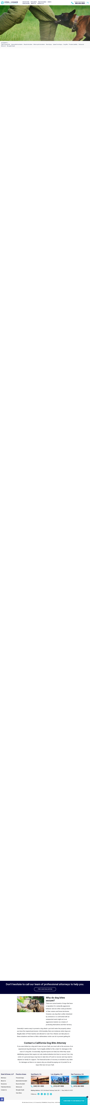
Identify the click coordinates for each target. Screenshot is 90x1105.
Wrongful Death (11, 46)
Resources (4, 1084)
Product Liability (73, 44)
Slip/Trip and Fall (5, 44)
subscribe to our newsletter (73, 1101)
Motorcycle (19, 1087)
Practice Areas (42, 2)
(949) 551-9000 (37, 1086)
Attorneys (3, 1078)
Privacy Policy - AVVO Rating (54, 1102)
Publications (25, 3)
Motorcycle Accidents (39, 44)
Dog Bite (65, 44)
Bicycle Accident (28, 44)
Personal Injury (20, 1078)
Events (49, 2)
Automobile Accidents (16, 44)
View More (19, 1093)
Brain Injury (49, 44)
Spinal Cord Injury (57, 44)
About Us (33, 3)
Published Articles (6, 1087)
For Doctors (25, 2)
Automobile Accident (21, 1081)
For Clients (34, 2)
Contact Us (41, 3)
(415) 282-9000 (77, 1086)
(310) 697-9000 (57, 1086)
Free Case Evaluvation (45, 989)
